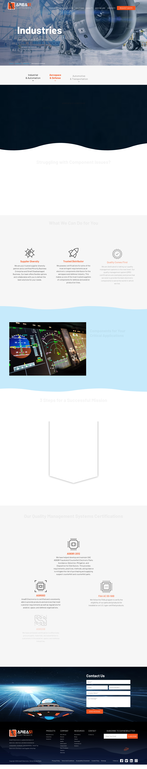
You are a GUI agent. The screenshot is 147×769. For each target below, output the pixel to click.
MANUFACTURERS (66, 8)
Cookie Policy (95, 765)
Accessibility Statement (83, 765)
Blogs (75, 740)
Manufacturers (50, 738)
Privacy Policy (56, 765)
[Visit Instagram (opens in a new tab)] (136, 765)
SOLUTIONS (79, 8)
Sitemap (103, 765)
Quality (62, 745)
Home (11, 63)
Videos (76, 743)
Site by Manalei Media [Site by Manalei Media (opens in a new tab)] (35, 765)
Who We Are (63, 738)
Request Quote (126, 8)
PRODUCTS (53, 8)
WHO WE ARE (100, 8)
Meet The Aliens (64, 752)
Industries (26, 63)
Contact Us (91, 738)
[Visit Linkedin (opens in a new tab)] (131, 765)
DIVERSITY (111, 8)
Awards (62, 743)
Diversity (62, 757)
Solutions (18, 63)
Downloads (77, 745)
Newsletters (77, 738)
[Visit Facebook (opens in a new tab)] (121, 765)
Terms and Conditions (68, 765)
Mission (62, 740)
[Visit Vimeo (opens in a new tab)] (126, 765)
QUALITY (89, 8)
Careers (62, 754)
